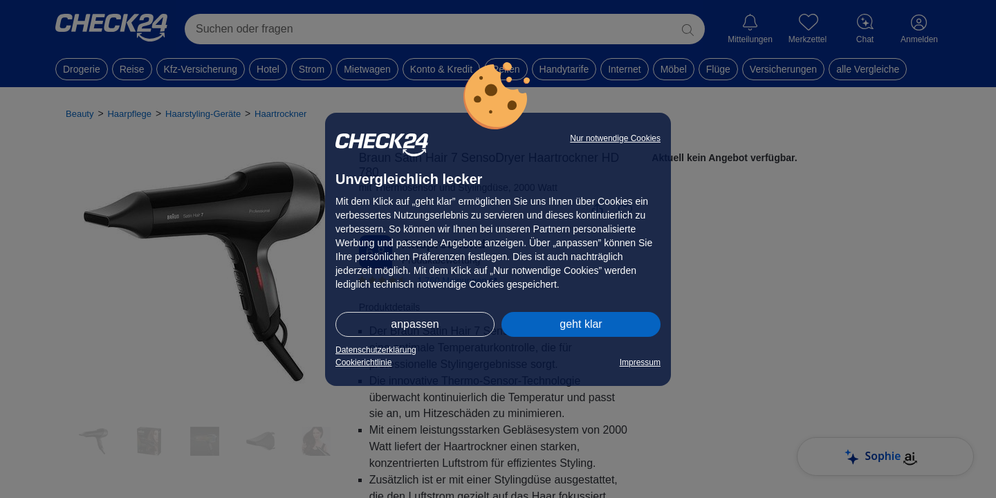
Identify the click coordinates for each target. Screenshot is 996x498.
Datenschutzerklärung (375, 350)
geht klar (581, 324)
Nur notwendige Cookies (615, 138)
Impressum (640, 362)
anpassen (415, 324)
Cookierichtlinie (363, 362)
